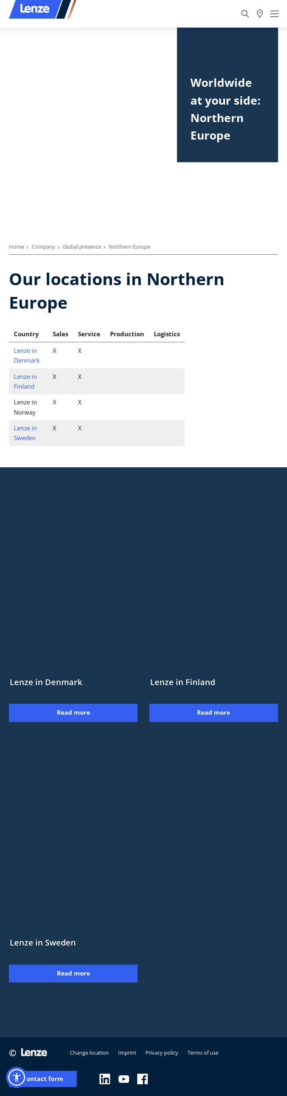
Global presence (82, 246)
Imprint (127, 1052)
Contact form (42, 1079)
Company (43, 246)
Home (16, 246)
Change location (89, 1052)
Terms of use (203, 1052)
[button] (16, 1077)
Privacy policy (161, 1052)
